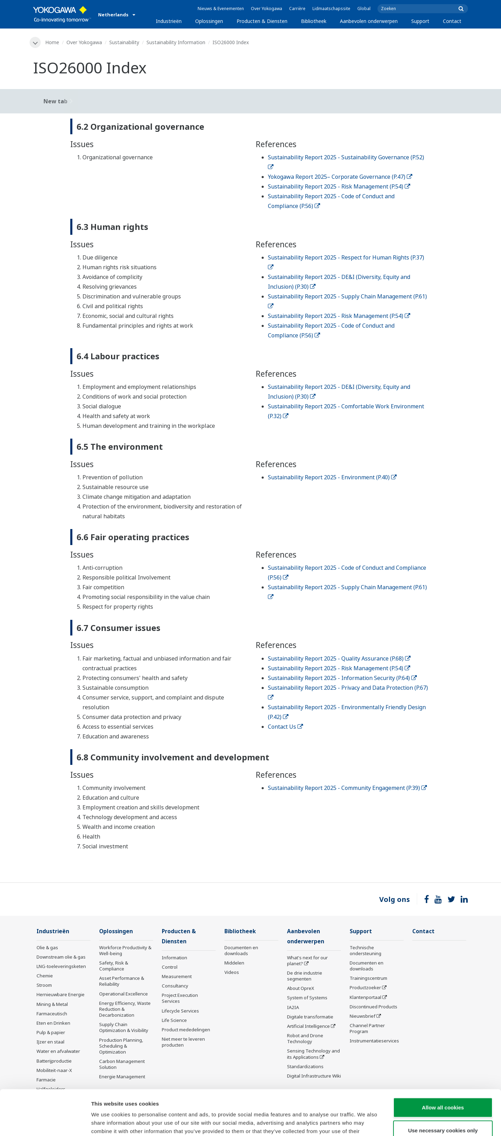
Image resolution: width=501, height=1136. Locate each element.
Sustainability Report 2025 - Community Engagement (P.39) (347, 788)
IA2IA (293, 1007)
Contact (452, 21)
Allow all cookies (443, 1062)
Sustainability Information (175, 42)
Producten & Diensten (262, 21)
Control (169, 967)
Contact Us (285, 726)
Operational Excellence (123, 994)
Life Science (174, 1020)
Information (174, 957)
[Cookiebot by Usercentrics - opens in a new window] (45, 1122)
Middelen (234, 963)
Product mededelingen (186, 1029)
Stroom (44, 985)
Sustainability (124, 42)
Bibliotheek (313, 21)
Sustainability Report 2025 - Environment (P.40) (332, 477)
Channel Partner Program (367, 1028)
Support (420, 21)
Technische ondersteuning (365, 950)
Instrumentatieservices (374, 1041)
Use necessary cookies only (443, 1085)
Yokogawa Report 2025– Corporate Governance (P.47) (340, 177)
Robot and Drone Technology (305, 1038)
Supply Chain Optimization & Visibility (123, 1027)
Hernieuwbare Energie (61, 994)
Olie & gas (47, 947)
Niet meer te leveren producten (183, 1042)
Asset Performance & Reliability (121, 981)
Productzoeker (365, 987)
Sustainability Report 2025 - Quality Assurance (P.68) (339, 658)
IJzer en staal (50, 1042)
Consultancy (175, 986)
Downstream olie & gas (61, 957)
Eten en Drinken (53, 1023)
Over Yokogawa (266, 8)
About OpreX (300, 988)
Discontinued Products (373, 1006)
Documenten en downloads (241, 950)
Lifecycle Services (180, 1011)
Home (52, 42)
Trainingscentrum (368, 978)
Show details (365, 1122)
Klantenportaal (365, 997)
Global (364, 8)
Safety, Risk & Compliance (113, 966)
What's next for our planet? (307, 960)
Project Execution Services (180, 998)
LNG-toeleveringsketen (61, 966)
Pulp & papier (51, 1032)
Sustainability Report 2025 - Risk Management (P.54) (339, 186)
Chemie (45, 976)
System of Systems (307, 997)
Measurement (177, 976)
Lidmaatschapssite (331, 8)
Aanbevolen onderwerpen (369, 21)
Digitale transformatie (310, 1017)
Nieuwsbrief (362, 1016)
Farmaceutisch (52, 1013)
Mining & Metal (52, 1004)
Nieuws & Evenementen (221, 8)
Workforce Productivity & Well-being (125, 950)
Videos (231, 972)
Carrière (297, 8)
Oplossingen (209, 21)
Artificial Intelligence (308, 1026)
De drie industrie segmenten (304, 976)
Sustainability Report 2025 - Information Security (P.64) (342, 678)
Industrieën (169, 21)
